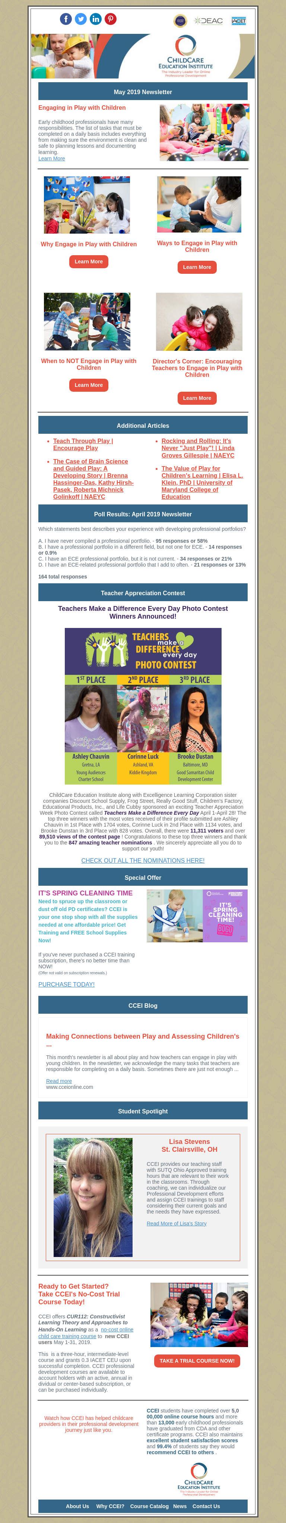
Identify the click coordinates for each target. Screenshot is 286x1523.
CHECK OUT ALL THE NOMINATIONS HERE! (142, 860)
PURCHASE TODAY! (66, 984)
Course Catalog (149, 1506)
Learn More (51, 158)
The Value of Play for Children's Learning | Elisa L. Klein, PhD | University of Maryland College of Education (202, 482)
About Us (77, 1506)
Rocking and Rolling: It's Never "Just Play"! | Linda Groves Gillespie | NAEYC (198, 448)
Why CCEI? (110, 1506)
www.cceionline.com (69, 1087)
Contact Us (206, 1506)
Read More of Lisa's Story (177, 1224)
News (180, 1506)
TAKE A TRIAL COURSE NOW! (197, 1361)
